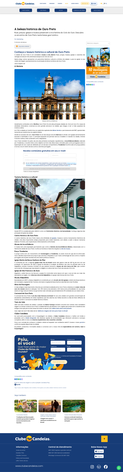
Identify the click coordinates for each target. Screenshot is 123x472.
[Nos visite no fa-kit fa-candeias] (98, 468)
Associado (97, 10)
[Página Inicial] (25, 3)
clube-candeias (32, 387)
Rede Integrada (31, 318)
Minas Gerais (56, 130)
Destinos (43, 10)
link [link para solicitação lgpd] (69, 165)
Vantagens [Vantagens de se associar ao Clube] (43, 3)
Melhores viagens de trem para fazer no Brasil (53, 311)
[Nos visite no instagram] (92, 468)
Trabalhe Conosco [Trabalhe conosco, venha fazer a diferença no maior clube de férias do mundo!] (21, 455)
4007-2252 (51, 450)
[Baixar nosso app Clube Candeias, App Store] (99, 451)
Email (68, 346)
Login (93, 3)
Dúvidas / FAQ (20, 453)
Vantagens (25, 10)
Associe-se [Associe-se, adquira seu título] (85, 3)
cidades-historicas (53, 387)
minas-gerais (40, 387)
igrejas (54, 238)
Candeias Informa (79, 10)
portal (82, 322)
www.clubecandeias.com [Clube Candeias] (29, 466)
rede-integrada (25, 387)
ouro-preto (46, 387)
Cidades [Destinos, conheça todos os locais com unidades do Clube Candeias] (60, 3)
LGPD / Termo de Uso (22, 460)
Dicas (61, 10)
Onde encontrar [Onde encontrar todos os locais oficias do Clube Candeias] (20, 450)
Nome (52, 339)
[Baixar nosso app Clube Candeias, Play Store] (99, 456)
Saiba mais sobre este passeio (62, 308)
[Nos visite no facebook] (106, 468)
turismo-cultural (62, 387)
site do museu (65, 249)
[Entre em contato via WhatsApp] (119, 468)
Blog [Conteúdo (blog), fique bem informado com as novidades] (66, 3)
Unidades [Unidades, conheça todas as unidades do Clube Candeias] (52, 3)
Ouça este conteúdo (22, 46)
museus (19, 387)
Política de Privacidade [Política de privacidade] (22, 458)
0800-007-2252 (52, 453)
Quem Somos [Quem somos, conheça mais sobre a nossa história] (75, 3)
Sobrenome (71, 339)
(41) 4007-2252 (65, 455)
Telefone (54, 346)
